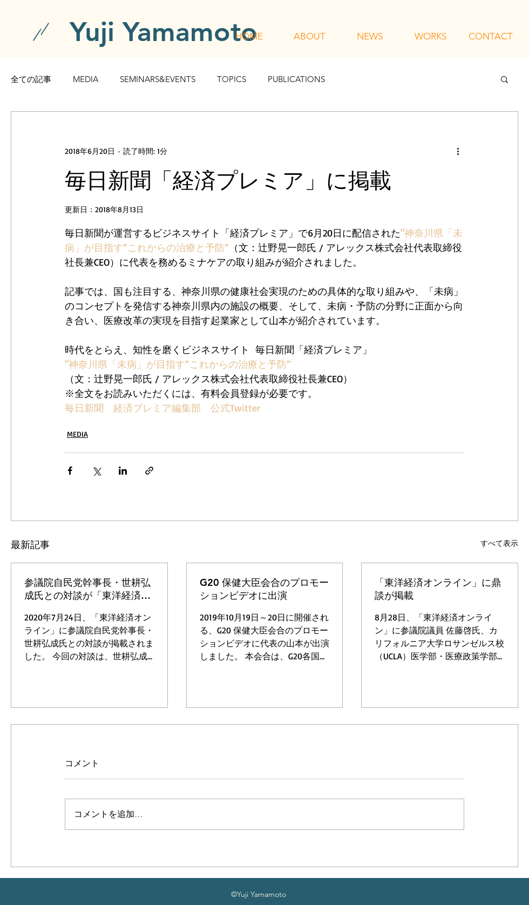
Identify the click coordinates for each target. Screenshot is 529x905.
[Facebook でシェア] (70, 470)
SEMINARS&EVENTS (157, 79)
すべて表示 (499, 543)
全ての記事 (31, 79)
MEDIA (85, 79)
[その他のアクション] (457, 150)
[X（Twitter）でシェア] (96, 470)
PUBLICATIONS (296, 79)
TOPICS (231, 79)
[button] (309, 36)
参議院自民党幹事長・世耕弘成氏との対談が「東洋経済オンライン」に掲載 (87, 589)
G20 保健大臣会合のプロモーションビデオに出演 (264, 589)
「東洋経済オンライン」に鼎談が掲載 (438, 589)
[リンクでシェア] (149, 470)
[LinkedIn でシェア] (123, 470)
